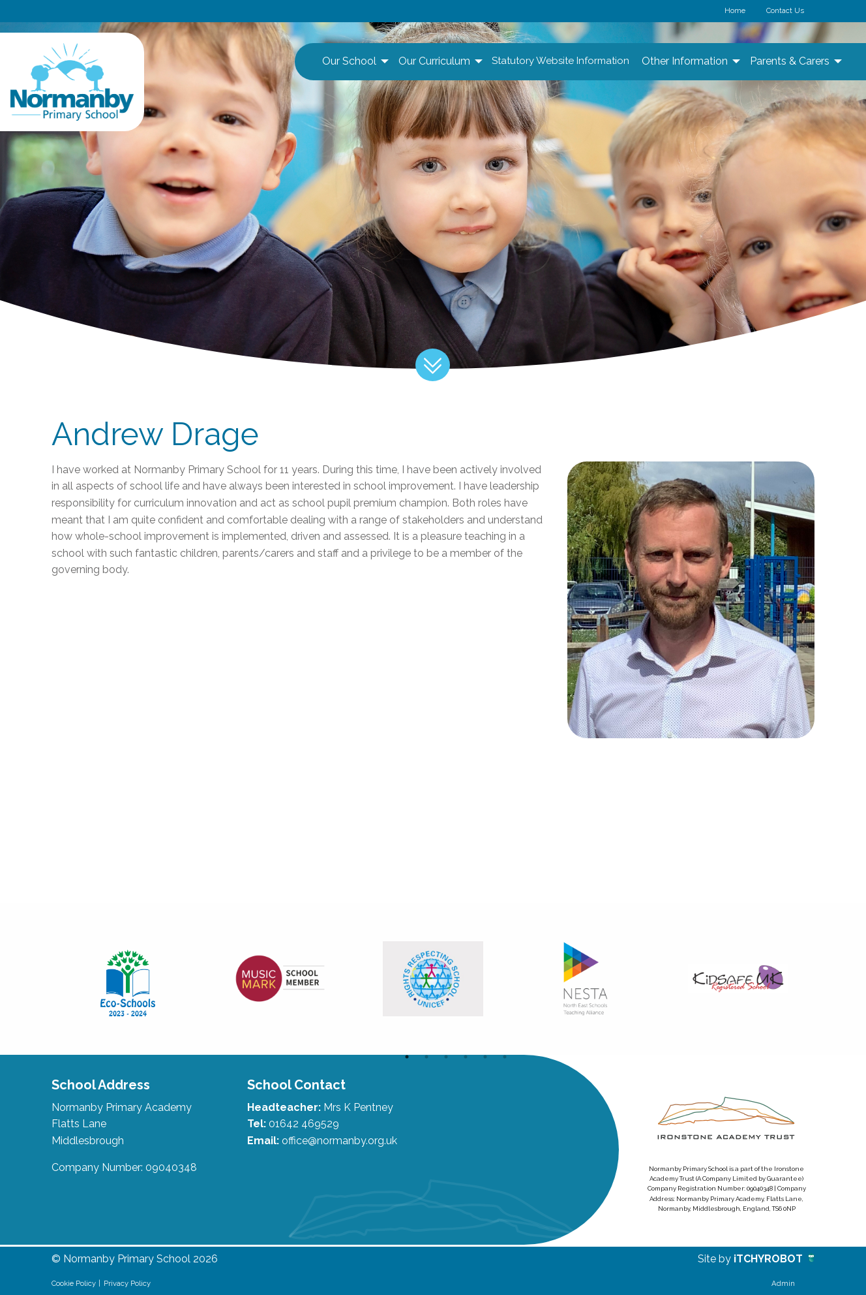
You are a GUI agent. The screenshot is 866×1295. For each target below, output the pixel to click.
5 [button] (485, 1056)
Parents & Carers (789, 61)
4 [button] (465, 1056)
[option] (128, 979)
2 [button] (426, 1056)
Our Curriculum (434, 61)
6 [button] (504, 1056)
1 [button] (406, 1056)
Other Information (685, 61)
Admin (783, 1283)
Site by (716, 1259)
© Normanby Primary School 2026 (135, 1259)
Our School (349, 61)
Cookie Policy (74, 1283)
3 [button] (446, 1056)
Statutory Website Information (560, 61)
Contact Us (785, 10)
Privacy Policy (127, 1283)
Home (734, 10)
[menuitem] (354, 61)
